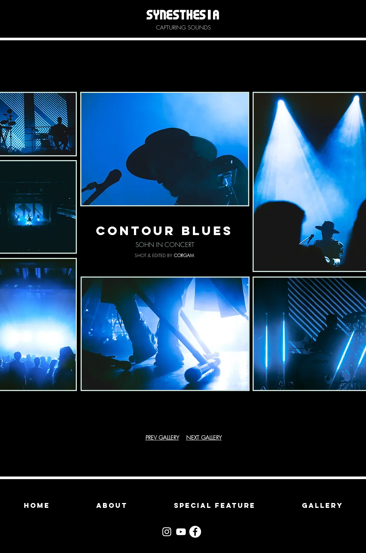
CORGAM (184, 255)
